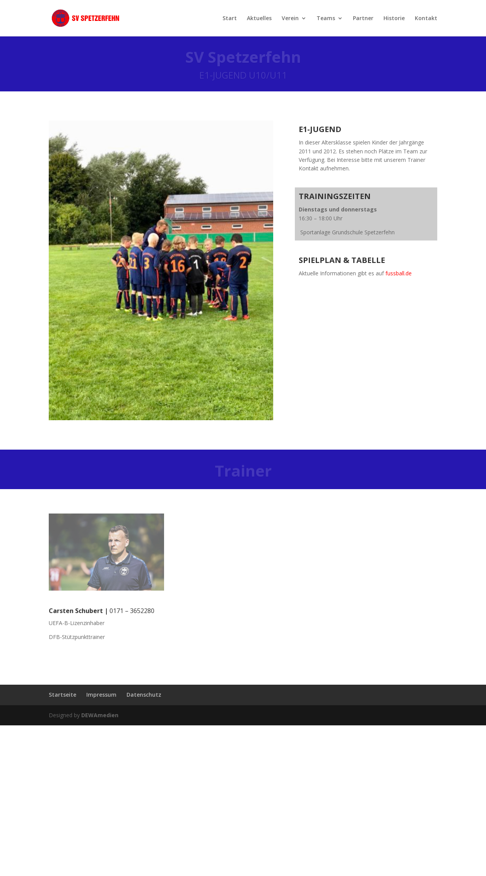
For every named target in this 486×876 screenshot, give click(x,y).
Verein (290, 18)
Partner (363, 18)
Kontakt (426, 18)
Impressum (101, 694)
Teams (326, 18)
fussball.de (398, 273)
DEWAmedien (99, 715)
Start (229, 18)
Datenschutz (144, 694)
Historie (394, 18)
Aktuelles (259, 18)
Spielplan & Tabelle (342, 260)
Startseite (62, 694)
